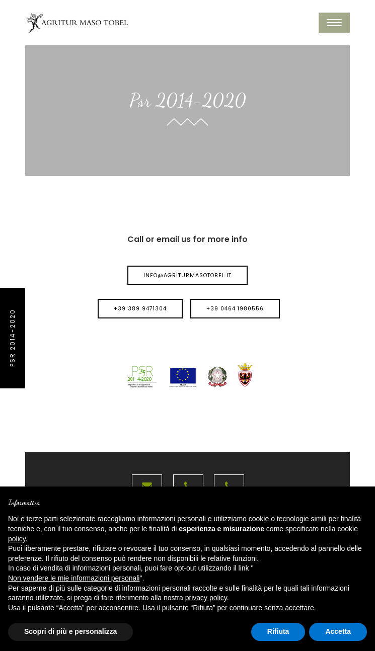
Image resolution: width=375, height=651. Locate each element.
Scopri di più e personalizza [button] (70, 631)
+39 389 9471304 (140, 308)
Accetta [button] (338, 631)
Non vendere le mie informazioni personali (73, 578)
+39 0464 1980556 (235, 308)
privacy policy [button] (206, 598)
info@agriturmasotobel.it (187, 275)
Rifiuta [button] (278, 631)
